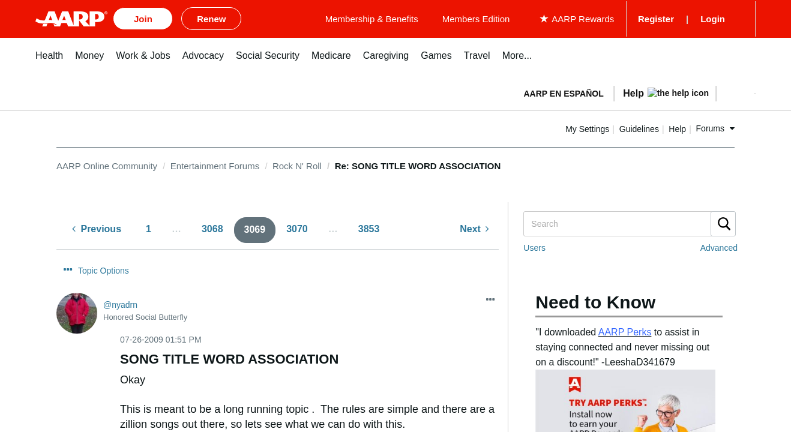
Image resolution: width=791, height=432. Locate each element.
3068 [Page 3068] (212, 227)
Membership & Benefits (452, 18)
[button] (735, 91)
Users (534, 246)
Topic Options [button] (103, 268)
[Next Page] (474, 227)
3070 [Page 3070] (297, 227)
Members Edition (557, 18)
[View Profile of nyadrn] (120, 302)
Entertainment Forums (214, 163)
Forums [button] (710, 126)
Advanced (719, 246)
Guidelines (639, 126)
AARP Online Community (106, 163)
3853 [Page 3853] (369, 227)
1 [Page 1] (148, 227)
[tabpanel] (634, 90)
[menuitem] (49, 59)
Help (677, 126)
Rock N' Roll (297, 163)
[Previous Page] (96, 227)
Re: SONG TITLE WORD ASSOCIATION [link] (418, 163)
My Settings (587, 126)
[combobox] (629, 222)
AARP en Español (564, 91)
